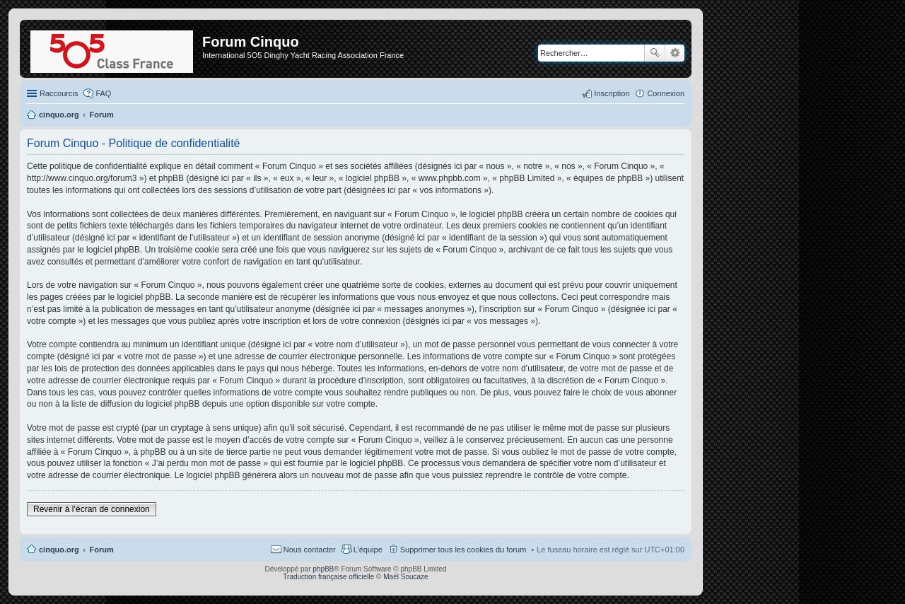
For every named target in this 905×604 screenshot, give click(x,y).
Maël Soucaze (405, 577)
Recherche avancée (674, 53)
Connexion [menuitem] (665, 93)
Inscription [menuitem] (611, 93)
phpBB (323, 569)
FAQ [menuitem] (103, 93)
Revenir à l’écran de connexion (91, 509)
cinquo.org (59, 549)
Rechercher (654, 53)
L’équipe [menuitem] (368, 549)
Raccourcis (59, 93)
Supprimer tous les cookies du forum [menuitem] (463, 549)
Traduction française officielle (328, 577)
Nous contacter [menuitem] (310, 549)
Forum (102, 549)
